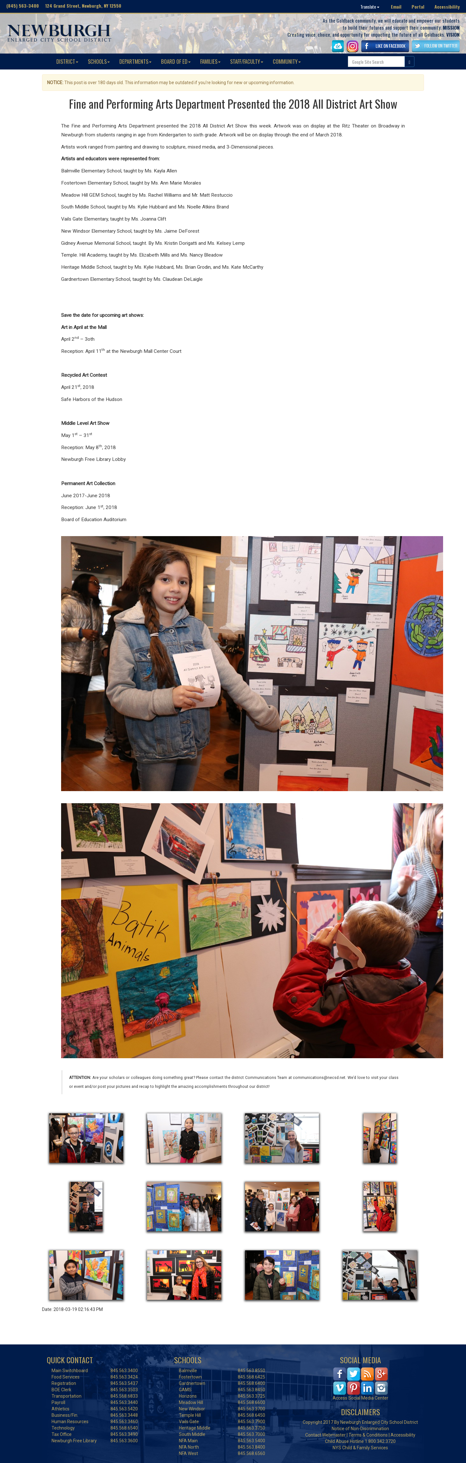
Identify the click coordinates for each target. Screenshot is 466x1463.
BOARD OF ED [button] (176, 61)
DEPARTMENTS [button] (135, 61)
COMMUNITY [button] (287, 61)
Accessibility (447, 6)
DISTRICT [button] (67, 61)
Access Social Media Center (360, 1398)
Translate (369, 6)
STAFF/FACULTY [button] (246, 61)
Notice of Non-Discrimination (360, 1428)
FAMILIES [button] (210, 61)
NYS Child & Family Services (360, 1447)
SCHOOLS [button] (99, 61)
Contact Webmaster (325, 1435)
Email (396, 6)
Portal (418, 6)
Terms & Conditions (368, 1435)
